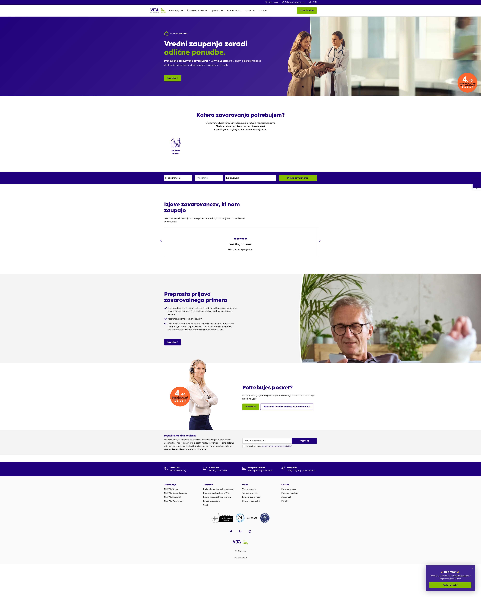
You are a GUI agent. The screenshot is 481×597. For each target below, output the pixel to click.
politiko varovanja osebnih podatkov (276, 446)
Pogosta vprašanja (211, 501)
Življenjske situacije (195, 10)
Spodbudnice (233, 10)
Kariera (248, 10)
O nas (261, 10)
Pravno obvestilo (288, 489)
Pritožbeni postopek (290, 493)
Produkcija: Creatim (240, 558)
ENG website (240, 551)
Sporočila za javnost (251, 497)
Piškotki (284, 501)
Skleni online (272, 2)
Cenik (205, 505)
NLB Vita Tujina (171, 489)
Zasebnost (286, 497)
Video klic (251, 406)
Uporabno (215, 10)
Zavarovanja (174, 10)
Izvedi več (172, 78)
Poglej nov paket (450, 585)
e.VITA (313, 2)
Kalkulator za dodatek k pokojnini (218, 489)
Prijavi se (304, 440)
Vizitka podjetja (249, 489)
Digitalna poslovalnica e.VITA (216, 493)
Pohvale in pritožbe (251, 501)
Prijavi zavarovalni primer (293, 2)
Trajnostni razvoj (249, 493)
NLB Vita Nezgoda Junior (175, 493)
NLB (220, 60)
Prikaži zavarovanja (297, 178)
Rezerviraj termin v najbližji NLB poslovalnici (286, 406)
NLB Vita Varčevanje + (174, 501)
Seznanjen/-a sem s (269, 446)
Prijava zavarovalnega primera (217, 497)
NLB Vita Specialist (460, 576)
